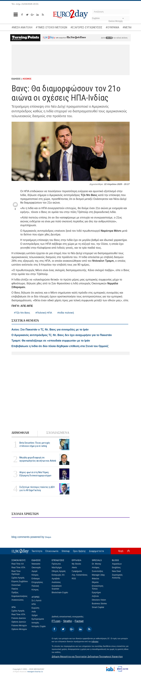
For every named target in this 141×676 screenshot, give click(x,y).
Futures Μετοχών (19, 625)
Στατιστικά (16, 585)
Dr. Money (96, 564)
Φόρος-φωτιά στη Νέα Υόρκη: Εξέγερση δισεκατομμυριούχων (35, 474)
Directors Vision (99, 600)
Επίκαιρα (36, 578)
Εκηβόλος (116, 567)
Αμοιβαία (56, 578)
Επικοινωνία (52, 551)
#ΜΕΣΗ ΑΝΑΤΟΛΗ (22, 27)
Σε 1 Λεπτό (37, 600)
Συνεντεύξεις (97, 571)
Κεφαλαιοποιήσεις (19, 596)
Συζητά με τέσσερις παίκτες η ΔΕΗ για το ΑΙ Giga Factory (37, 489)
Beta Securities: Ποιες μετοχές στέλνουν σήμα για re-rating (34, 444)
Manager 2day (98, 575)
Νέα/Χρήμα (57, 567)
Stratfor (67, 621)
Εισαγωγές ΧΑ (58, 575)
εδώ (109, 38)
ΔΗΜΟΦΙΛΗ (20, 432)
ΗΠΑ (34, 604)
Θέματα (95, 582)
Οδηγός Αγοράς (59, 571)
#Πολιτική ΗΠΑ (43, 312)
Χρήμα (35, 615)
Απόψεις (95, 567)
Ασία (34, 611)
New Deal (116, 571)
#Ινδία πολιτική (65, 312)
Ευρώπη (35, 608)
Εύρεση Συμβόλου (20, 581)
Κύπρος (35, 589)
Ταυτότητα (37, 551)
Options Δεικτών (19, 622)
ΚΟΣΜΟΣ (27, 79)
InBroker (94, 641)
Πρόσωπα (56, 564)
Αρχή (120, 550)
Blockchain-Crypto (60, 592)
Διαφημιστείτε (96, 551)
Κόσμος (35, 575)
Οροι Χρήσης (79, 551)
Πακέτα (15, 589)
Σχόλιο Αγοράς (18, 578)
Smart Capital (98, 607)
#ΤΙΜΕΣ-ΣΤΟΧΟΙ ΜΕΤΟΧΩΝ (51, 27)
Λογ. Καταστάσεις (80, 575)
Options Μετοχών (19, 629)
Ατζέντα (95, 596)
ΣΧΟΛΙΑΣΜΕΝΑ (57, 432)
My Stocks (76, 564)
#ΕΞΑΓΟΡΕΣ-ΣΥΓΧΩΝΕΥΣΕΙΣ (86, 27)
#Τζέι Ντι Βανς (22, 312)
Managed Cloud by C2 (35, 671)
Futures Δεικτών (19, 618)
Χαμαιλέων (117, 564)
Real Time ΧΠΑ (18, 567)
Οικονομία (36, 567)
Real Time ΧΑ (18, 564)
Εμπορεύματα (38, 619)
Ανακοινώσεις (18, 600)
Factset (79, 621)
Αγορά (34, 571)
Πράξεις (15, 592)
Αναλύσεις (56, 582)
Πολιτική (35, 586)
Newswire (36, 564)
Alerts (74, 567)
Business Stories (99, 603)
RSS (74, 578)
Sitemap (66, 551)
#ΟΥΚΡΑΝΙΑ (112, 27)
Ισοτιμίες (35, 623)
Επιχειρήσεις (37, 582)
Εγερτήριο (96, 592)
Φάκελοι (95, 578)
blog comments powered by (31, 537)
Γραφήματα (77, 571)
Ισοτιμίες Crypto (39, 626)
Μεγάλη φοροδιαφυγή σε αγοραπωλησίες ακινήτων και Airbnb (37, 459)
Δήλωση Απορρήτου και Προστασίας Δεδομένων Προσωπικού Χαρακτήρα (87, 656)
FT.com (56, 621)
